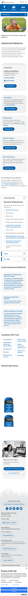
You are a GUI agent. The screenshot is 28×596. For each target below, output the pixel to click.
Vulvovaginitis (20, 355)
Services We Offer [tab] (13, 198)
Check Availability (10, 108)
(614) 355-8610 (9, 80)
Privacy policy (15, 584)
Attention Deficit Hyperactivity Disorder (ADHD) (7, 344)
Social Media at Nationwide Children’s (14, 504)
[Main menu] (26, 2)
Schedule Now (9, 129)
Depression (6, 352)
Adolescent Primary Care (12, 210)
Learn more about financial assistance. (10, 529)
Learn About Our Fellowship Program (14, 468)
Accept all (14, 588)
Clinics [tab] (13, 253)
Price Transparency (6, 531)
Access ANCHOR (7, 560)
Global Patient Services (9, 548)
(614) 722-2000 (5, 519)
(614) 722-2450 (9, 78)
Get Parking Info (10, 86)
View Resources (9, 168)
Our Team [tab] (13, 259)
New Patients (8, 97)
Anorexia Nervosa (7, 339)
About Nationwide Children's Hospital (11, 565)
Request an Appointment (11, 184)
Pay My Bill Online (8, 535)
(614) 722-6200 (10, 105)
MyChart (17, 123)
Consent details (4, 584)
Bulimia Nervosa (7, 349)
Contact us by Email (9, 523)
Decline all (14, 591)
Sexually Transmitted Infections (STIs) (21, 346)
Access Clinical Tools (14, 473)
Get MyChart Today (10, 147)
